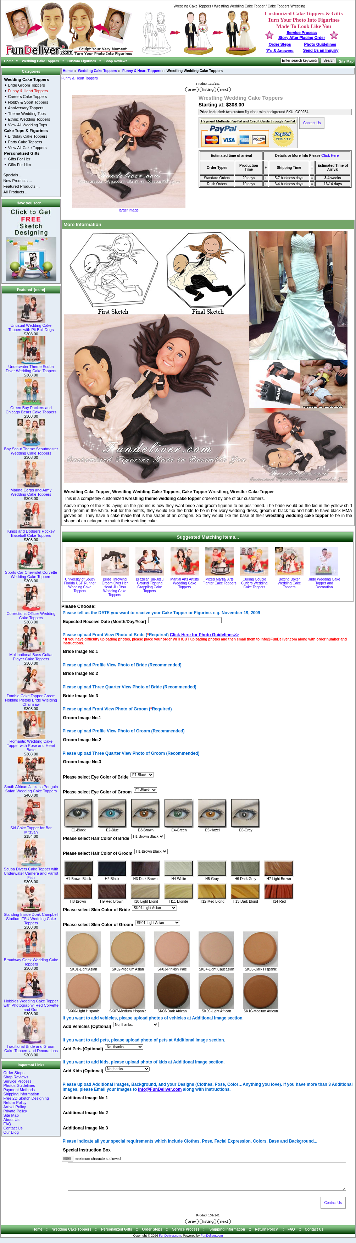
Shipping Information (21, 1094)
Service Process (17, 1081)
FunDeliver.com (170, 1241)
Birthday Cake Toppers (27, 136)
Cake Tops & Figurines (26, 130)
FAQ (7, 1124)
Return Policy (14, 1102)
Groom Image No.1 (82, 717)
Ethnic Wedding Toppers (29, 119)
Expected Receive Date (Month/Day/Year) (104, 621)
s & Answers (280, 51)
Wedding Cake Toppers (40, 61)
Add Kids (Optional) (83, 1070)
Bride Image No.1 (80, 651)
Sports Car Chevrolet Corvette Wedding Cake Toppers (31, 573)
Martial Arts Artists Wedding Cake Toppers (185, 583)
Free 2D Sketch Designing (26, 1098)
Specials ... (12, 175)
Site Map (346, 62)
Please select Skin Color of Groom (98, 925)
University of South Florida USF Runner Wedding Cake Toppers (80, 585)
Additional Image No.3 (85, 1128)
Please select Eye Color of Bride (96, 777)
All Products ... (15, 192)
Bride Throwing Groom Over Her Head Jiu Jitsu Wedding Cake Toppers (115, 587)
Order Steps (280, 44)
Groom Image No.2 (82, 740)
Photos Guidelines (19, 1085)
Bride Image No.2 (80, 673)
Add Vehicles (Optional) (87, 1026)
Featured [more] (31, 290)
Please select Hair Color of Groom (98, 853)
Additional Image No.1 (85, 1098)
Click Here (330, 156)
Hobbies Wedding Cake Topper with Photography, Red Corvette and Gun (31, 1003)
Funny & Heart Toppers (141, 71)
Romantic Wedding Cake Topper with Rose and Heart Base (31, 744)
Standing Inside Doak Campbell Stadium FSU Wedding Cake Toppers (31, 917)
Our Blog (10, 1132)
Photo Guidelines (320, 44)
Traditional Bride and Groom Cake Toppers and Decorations (31, 1047)
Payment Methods (19, 1090)
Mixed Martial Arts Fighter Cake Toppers (219, 581)
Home (8, 61)
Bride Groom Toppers (26, 85)
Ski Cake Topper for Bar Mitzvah (31, 828)
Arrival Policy (14, 1107)
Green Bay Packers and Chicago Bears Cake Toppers (31, 408)
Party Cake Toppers (25, 142)
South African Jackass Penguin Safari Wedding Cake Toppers (31, 787)
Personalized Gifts (21, 153)
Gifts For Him (19, 165)
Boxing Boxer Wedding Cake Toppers (289, 583)
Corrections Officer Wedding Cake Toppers (31, 614)
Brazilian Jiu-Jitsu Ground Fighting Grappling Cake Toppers (149, 585)
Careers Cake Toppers (27, 96)
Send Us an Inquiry (321, 50)
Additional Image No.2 (85, 1113)
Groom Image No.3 (82, 762)
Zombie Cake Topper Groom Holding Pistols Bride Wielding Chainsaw (31, 698)
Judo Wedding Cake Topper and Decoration (324, 583)
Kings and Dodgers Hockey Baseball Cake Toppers (31, 532)
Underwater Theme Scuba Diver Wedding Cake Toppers (31, 367)
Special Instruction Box (87, 1150)
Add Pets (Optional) (83, 1048)
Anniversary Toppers (25, 108)
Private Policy (15, 1111)
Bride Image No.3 (80, 695)
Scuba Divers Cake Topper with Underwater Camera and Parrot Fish (31, 871)
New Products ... (17, 180)
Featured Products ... (21, 186)
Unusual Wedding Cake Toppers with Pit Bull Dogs (31, 326)
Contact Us (12, 1128)
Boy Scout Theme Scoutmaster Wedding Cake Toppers (31, 449)
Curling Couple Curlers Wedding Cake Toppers (254, 583)
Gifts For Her (19, 159)
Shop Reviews (116, 61)
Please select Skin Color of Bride (96, 909)
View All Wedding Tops (27, 125)
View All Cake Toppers (27, 147)
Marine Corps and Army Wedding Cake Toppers (31, 490)
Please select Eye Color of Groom (97, 792)
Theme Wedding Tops (27, 113)
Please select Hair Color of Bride (96, 838)
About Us (11, 1119)
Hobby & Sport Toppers (28, 102)
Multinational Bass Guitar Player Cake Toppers (30, 655)
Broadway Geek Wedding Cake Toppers (31, 960)
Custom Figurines (81, 61)
